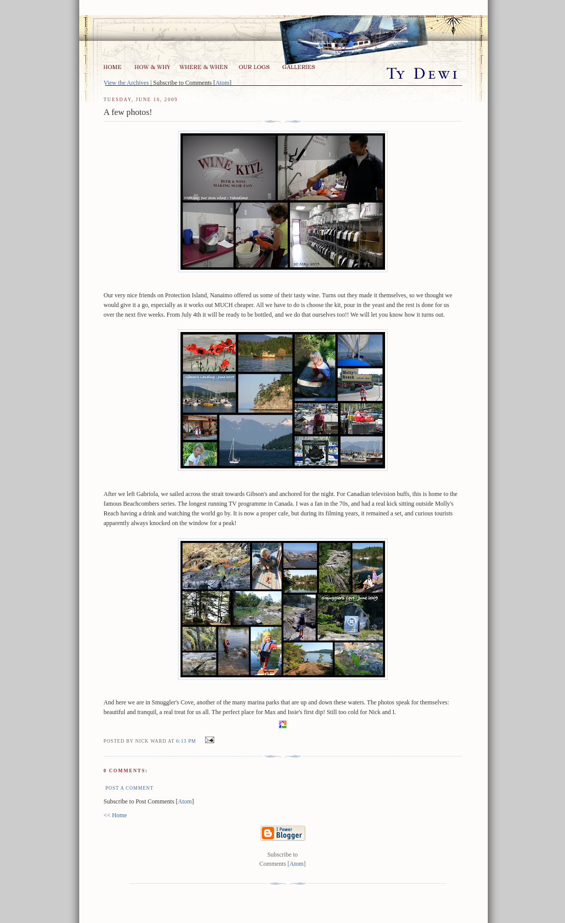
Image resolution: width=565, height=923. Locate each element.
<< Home (115, 815)
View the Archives (126, 82)
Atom (222, 82)
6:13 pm (187, 741)
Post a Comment (129, 788)
